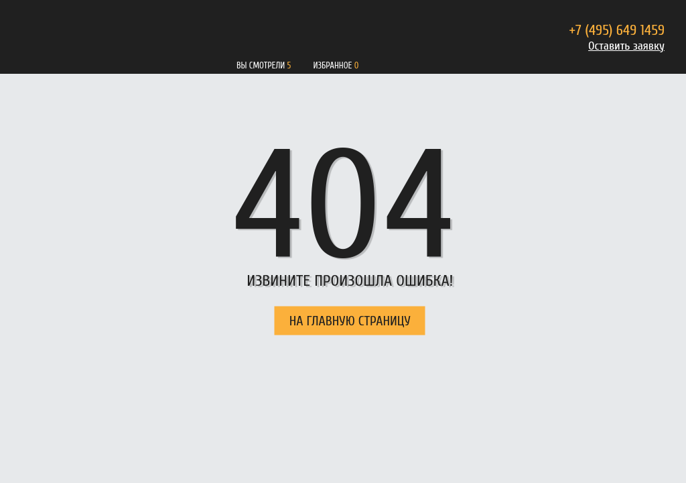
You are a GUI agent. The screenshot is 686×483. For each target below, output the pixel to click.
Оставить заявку (626, 46)
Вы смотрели (260, 65)
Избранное (332, 65)
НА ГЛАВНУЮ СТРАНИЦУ (350, 321)
